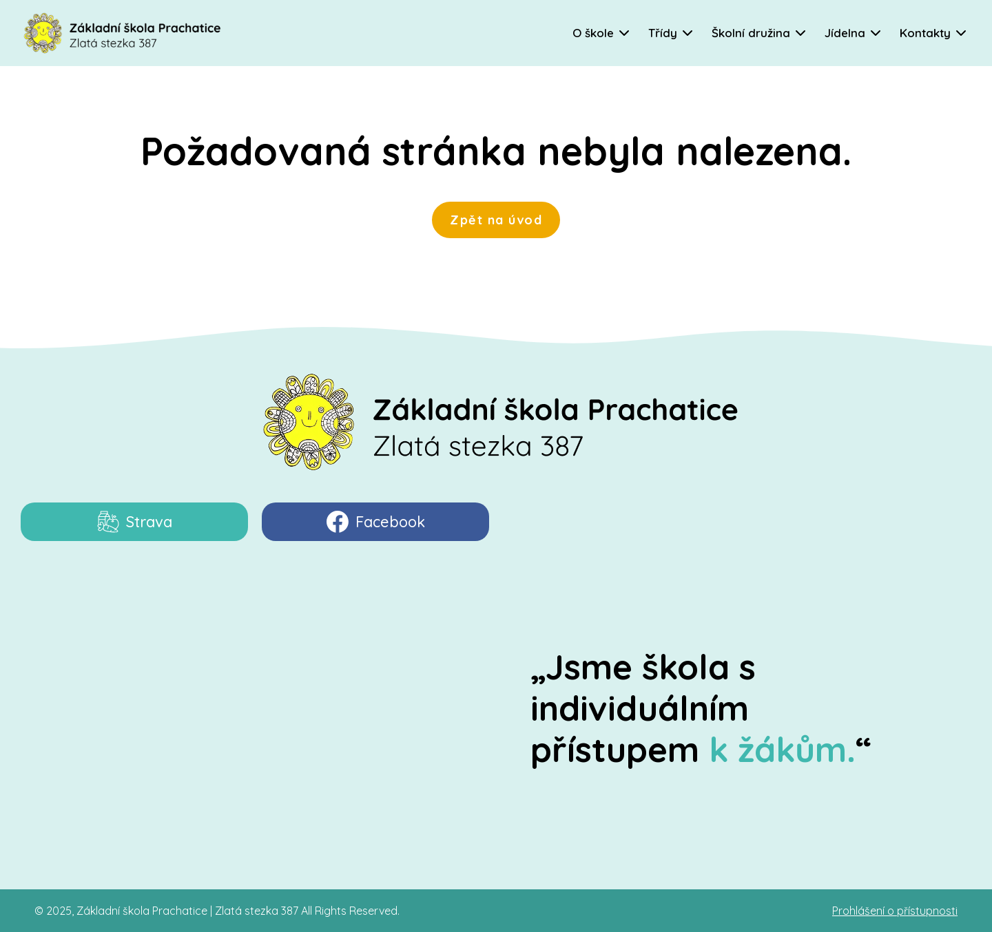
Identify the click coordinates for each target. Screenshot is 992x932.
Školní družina (751, 32)
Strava (134, 522)
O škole (593, 32)
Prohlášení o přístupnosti (895, 911)
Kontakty (925, 32)
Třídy (662, 32)
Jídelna (845, 32)
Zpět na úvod (496, 219)
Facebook (376, 522)
